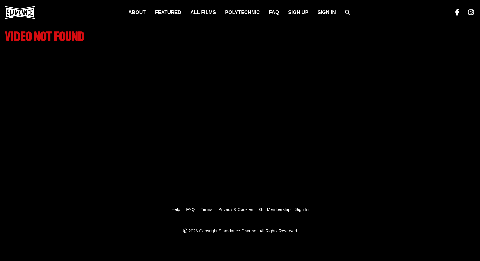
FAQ (274, 12)
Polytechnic (242, 12)
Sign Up (298, 12)
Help (175, 209)
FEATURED (168, 12)
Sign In (326, 12)
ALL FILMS (203, 12)
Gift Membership (275, 209)
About (137, 12)
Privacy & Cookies (235, 209)
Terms (206, 209)
